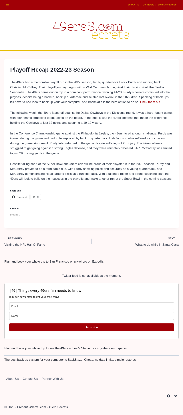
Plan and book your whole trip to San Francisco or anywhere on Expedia (53, 261)
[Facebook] (168, 396)
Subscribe (91, 327)
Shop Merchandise (165, 4)
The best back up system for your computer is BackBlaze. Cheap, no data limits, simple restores (70, 359)
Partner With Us (52, 378)
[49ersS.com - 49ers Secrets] (91, 30)
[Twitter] (175, 396)
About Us (12, 378)
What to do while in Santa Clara (137, 241)
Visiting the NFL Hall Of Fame (46, 241)
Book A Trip (129, 4)
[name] (91, 316)
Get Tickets (145, 4)
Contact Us (30, 378)
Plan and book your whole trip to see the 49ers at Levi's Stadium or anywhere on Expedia (65, 348)
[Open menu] (7, 5)
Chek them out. (150, 102)
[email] (91, 306)
